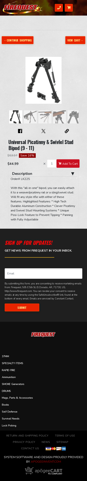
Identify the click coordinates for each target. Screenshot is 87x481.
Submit (22, 307)
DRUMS (6, 391)
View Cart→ (75, 40)
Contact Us (30, 448)
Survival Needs (11, 418)
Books (5, 405)
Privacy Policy (24, 442)
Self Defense (9, 411)
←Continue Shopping (18, 40)
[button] (12, 82)
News (46, 442)
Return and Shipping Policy (27, 435)
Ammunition (9, 377)
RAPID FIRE (8, 370)
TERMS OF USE (65, 435)
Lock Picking (9, 425)
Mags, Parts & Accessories (17, 398)
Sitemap (62, 442)
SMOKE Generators (13, 384)
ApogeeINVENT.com (46, 462)
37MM (5, 356)
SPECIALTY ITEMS (12, 363)
